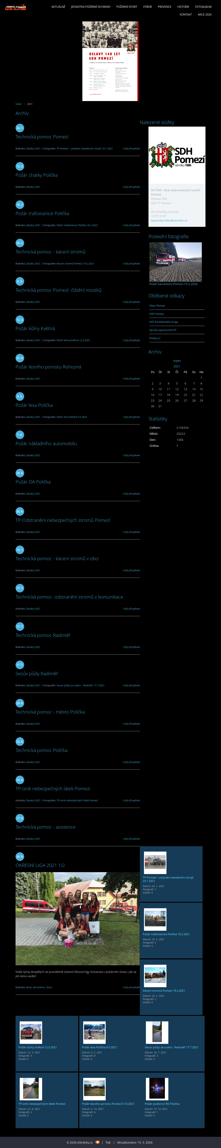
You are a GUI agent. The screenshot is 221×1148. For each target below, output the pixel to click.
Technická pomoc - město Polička (50, 712)
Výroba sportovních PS (162, 330)
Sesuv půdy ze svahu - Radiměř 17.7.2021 (81, 685)
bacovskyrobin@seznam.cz (169, 220)
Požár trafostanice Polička (42, 213)
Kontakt (186, 14)
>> (201, 361)
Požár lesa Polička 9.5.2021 (72, 417)
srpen (177, 361)
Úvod (18, 104)
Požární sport (126, 7)
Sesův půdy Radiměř (37, 673)
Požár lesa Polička (34, 405)
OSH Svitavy (156, 313)
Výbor (147, 7)
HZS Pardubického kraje (163, 322)
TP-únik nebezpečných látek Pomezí (53, 788)
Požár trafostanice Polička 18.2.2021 (77, 225)
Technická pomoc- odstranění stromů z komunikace (69, 597)
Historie (183, 7)
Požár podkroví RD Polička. (162, 1104)
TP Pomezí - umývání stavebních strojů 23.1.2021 (85, 148)
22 (201, 395)
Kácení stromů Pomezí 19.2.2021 (75, 263)
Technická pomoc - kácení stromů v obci (57, 558)
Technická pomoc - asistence (45, 827)
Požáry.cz (154, 338)
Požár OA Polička (33, 481)
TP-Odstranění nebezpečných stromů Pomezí (63, 520)
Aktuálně (58, 7)
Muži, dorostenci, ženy (39, 987)
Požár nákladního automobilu (46, 443)
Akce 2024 (205, 14)
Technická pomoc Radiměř (43, 635)
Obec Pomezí (157, 305)
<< (152, 361)
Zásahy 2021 (33, 148)
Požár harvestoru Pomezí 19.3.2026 (173, 284)
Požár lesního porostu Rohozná (48, 366)
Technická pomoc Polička (42, 750)
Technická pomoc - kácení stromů (50, 251)
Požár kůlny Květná (35, 328)
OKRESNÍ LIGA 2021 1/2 (40, 865)
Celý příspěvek (131, 148)
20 (185, 395)
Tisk (108, 1142)
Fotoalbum (203, 7)
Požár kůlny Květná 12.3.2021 (73, 340)
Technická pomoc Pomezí (42, 136)
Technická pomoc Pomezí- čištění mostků (59, 290)
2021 (177, 366)
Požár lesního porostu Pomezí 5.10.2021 (108, 1104)
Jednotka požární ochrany (90, 7)
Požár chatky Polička (37, 175)
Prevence (164, 7)
